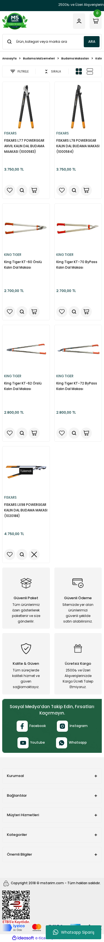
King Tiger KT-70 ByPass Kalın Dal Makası (76, 265)
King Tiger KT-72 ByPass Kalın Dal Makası (76, 386)
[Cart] (96, 21)
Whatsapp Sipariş (73, 932)
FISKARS (10, 133)
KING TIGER (12, 255)
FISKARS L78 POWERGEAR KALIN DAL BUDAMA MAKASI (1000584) (78, 146)
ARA (91, 41)
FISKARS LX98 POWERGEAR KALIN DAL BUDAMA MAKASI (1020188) (25, 510)
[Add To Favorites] (9, 190)
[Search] (52, 41)
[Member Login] (79, 21)
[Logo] (14, 21)
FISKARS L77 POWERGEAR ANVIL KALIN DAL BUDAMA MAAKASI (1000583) (24, 146)
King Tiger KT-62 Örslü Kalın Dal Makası (23, 386)
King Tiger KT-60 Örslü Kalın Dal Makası (23, 265)
